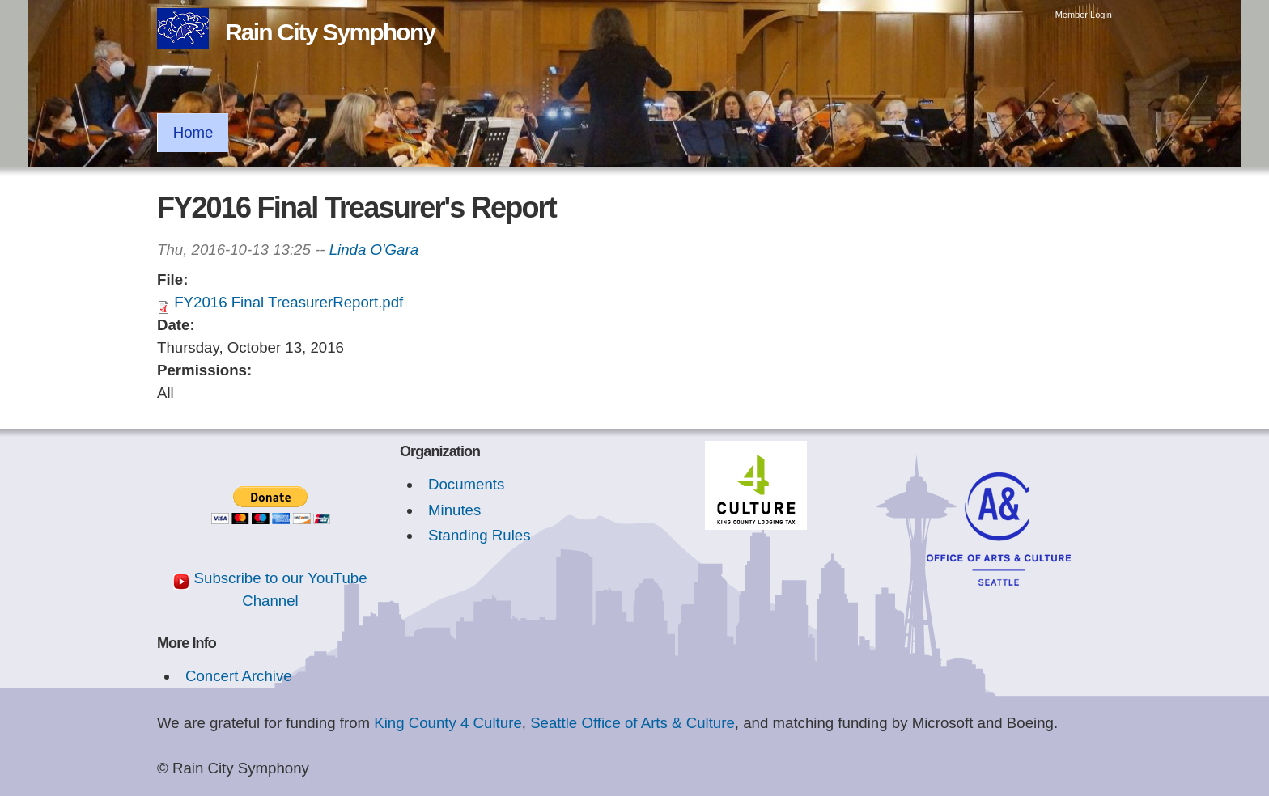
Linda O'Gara (373, 249)
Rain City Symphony (330, 32)
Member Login (1083, 14)
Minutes (454, 510)
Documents (466, 484)
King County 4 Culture (448, 722)
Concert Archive (238, 675)
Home (193, 132)
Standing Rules (479, 535)
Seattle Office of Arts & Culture (632, 722)
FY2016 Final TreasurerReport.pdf (288, 302)
